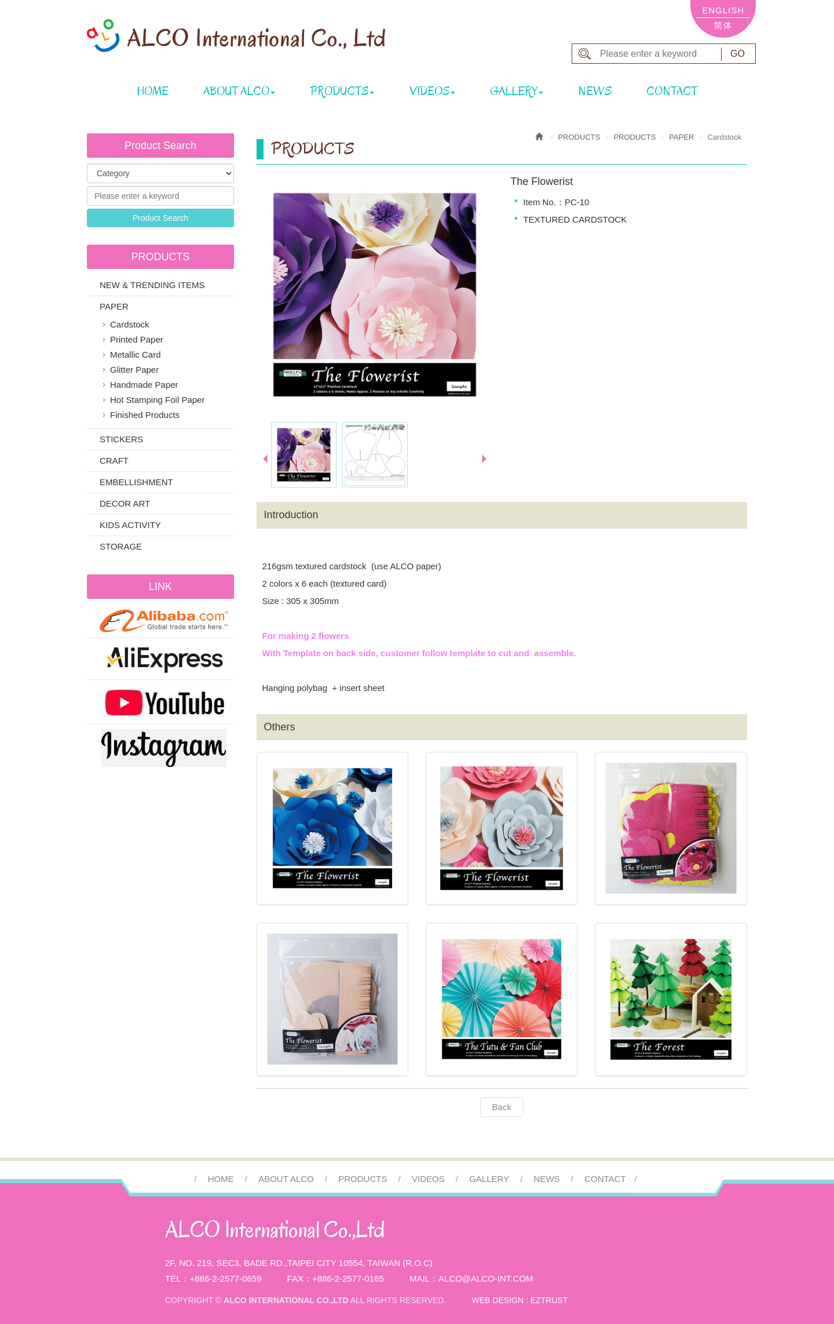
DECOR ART (125, 503)
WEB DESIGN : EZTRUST (520, 1300)
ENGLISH (723, 10)
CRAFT (114, 460)
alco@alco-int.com (485, 1278)
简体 (723, 25)
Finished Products (145, 415)
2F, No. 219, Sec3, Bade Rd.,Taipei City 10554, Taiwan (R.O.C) (299, 1263)
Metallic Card (135, 354)
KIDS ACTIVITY (130, 525)
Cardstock (129, 324)
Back (501, 1107)
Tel (173, 1278)
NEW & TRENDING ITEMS (152, 285)
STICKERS (121, 439)
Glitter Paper (134, 369)
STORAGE (121, 546)
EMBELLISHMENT (136, 482)
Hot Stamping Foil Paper (157, 400)
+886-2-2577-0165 (348, 1278)
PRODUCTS (634, 137)
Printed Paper (136, 339)
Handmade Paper (144, 385)
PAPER (114, 306)
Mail (419, 1278)
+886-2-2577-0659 (226, 1278)
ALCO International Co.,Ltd (236, 35)
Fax (295, 1278)
